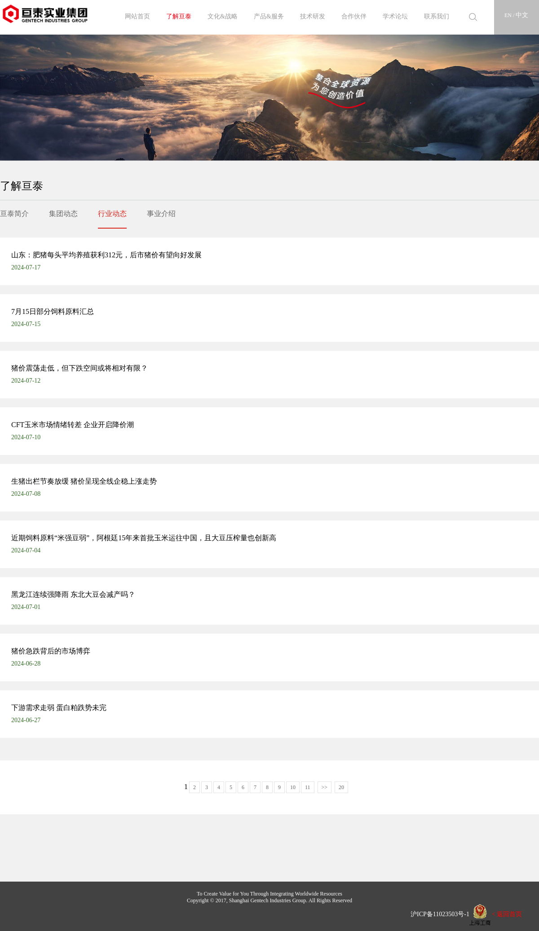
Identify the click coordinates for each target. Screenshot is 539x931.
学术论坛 (395, 16)
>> (325, 787)
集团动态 (63, 213)
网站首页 (137, 16)
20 (341, 787)
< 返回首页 (507, 913)
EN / (510, 15)
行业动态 (112, 213)
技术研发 (312, 16)
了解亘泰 (178, 16)
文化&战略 (223, 16)
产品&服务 (269, 16)
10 (293, 787)
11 (307, 787)
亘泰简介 (14, 213)
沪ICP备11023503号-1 (436, 913)
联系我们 (436, 16)
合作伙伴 (354, 16)
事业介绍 (161, 213)
